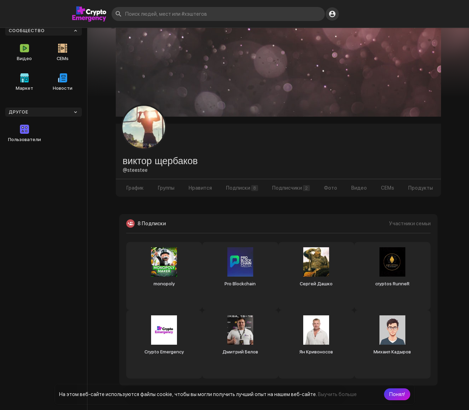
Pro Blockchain (240, 283)
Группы (166, 188)
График (135, 188)
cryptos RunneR (392, 283)
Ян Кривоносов (316, 351)
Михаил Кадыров (392, 351)
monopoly (164, 283)
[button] (397, 394)
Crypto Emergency (164, 351)
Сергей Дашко (316, 283)
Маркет (24, 82)
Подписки (242, 188)
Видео (24, 52)
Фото (330, 188)
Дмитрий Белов (240, 351)
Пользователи (24, 133)
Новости (62, 82)
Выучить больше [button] (337, 394)
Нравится (200, 188)
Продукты (420, 188)
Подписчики (291, 188)
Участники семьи (410, 223)
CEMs (63, 52)
